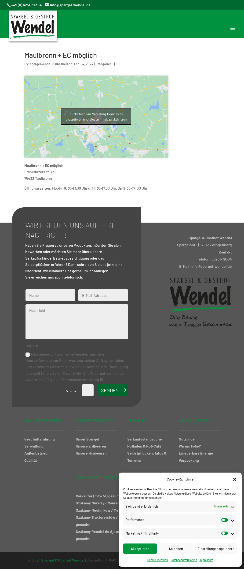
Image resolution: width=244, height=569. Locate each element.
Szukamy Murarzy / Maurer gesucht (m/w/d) (112, 503)
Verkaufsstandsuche (144, 439)
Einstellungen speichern (215, 549)
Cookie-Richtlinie (157, 560)
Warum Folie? (190, 446)
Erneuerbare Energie (196, 453)
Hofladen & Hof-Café (144, 446)
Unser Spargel (87, 439)
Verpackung (189, 460)
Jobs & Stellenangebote (103, 477)
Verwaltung (34, 446)
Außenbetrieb (35, 453)
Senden (110, 390)
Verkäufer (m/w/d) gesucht (99, 496)
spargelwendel (40, 64)
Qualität (30, 460)
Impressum (206, 560)
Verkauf (136, 420)
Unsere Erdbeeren (91, 446)
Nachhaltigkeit (195, 420)
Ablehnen (176, 549)
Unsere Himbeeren (91, 453)
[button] (234, 479)
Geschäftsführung (39, 439)
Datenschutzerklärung (184, 560)
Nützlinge (187, 439)
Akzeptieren (140, 549)
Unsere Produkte (94, 420)
